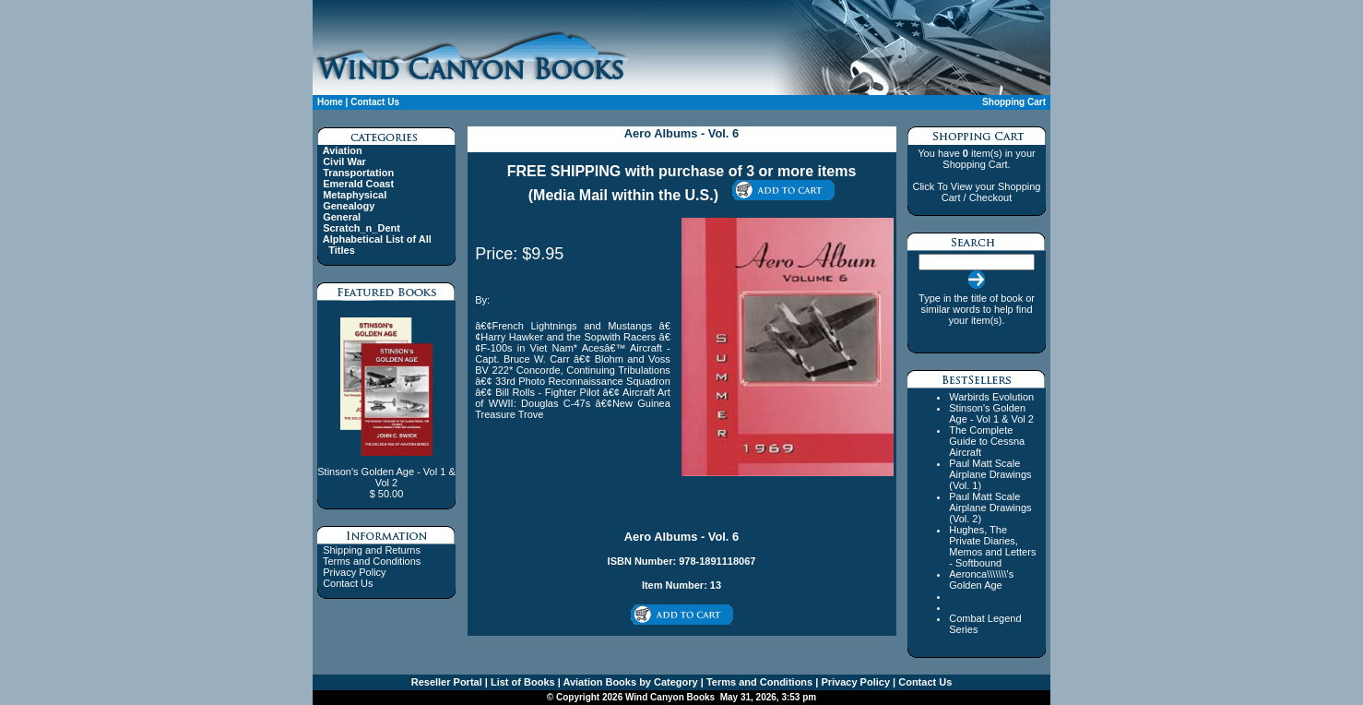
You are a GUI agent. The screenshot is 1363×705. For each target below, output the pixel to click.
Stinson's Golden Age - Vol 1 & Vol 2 (991, 413)
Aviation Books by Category (629, 681)
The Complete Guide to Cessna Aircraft (987, 441)
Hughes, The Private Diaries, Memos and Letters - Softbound (992, 546)
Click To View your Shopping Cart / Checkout (976, 192)
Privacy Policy (354, 572)
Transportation (358, 172)
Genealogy (348, 205)
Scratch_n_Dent (361, 227)
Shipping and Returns (372, 550)
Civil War (344, 161)
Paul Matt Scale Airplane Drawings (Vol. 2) (990, 507)
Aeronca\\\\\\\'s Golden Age (981, 579)
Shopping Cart (1014, 102)
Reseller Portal (446, 681)
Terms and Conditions (372, 561)
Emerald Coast (358, 183)
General (342, 216)
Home (330, 102)
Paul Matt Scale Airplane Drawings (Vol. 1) (990, 474)
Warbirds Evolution (991, 396)
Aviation (342, 150)
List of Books (521, 681)
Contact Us (374, 102)
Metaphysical (354, 194)
